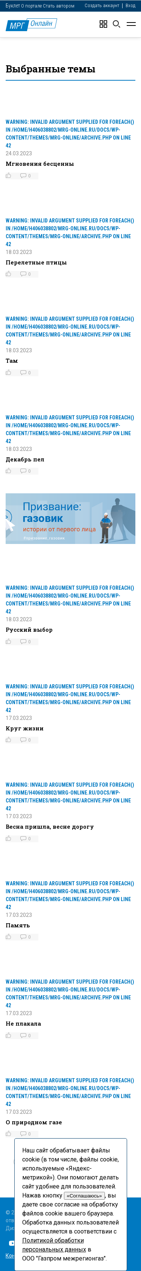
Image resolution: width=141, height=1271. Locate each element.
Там (12, 360)
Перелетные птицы (36, 262)
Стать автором (58, 6)
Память (18, 925)
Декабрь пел (25, 459)
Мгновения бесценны (40, 163)
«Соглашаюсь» (84, 1196)
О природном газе (34, 1122)
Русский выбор (29, 629)
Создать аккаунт (102, 5)
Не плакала (23, 1023)
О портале (31, 6)
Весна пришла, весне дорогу (50, 826)
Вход (130, 5)
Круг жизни (25, 728)
